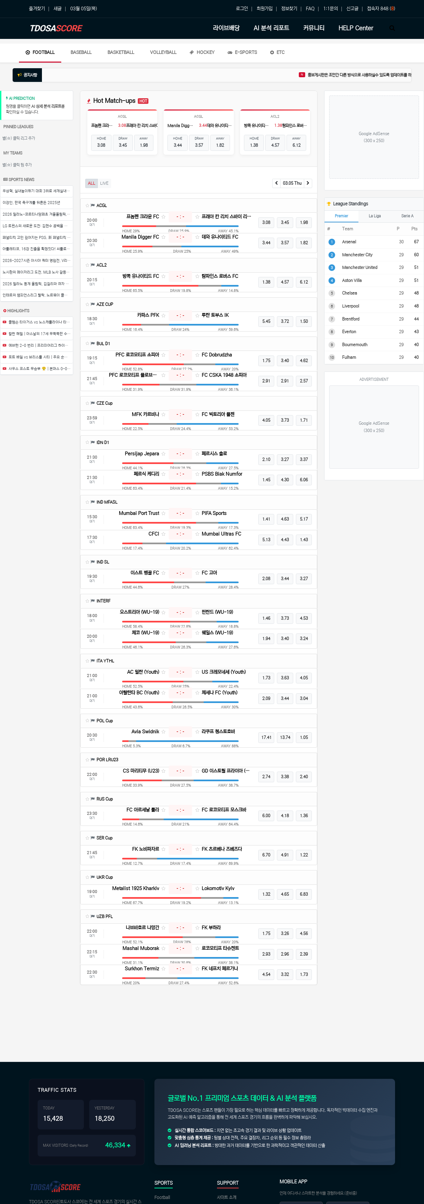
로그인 (242, 8)
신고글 (352, 8)
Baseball (81, 52)
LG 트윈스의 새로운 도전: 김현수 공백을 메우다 (38, 226)
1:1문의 (330, 8)
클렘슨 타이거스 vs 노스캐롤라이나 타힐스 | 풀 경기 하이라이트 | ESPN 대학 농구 (38, 322)
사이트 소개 (226, 1197)
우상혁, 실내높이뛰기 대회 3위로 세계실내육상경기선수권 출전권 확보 (38, 191)
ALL (91, 183)
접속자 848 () (381, 8)
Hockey (202, 52)
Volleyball (163, 52)
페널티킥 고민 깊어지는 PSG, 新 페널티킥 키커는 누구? (38, 238)
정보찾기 (289, 8)
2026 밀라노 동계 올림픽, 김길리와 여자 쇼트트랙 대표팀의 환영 (38, 284)
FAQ (310, 8)
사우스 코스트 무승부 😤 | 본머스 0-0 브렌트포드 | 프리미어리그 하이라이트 (38, 369)
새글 (58, 8)
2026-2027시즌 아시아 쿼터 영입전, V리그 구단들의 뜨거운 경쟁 (38, 261)
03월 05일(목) (83, 8)
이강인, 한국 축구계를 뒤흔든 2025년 (31, 203)
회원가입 (265, 8)
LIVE (104, 183)
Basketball (120, 52)
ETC (277, 52)
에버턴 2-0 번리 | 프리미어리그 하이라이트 (38, 346)
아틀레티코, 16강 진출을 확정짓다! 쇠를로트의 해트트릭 (38, 249)
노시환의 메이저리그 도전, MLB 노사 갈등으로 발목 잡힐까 (38, 272)
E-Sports (242, 52)
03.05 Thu (292, 183)
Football (40, 52)
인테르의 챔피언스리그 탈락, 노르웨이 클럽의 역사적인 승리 (38, 295)
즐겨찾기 (37, 8)
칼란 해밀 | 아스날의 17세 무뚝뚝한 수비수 (38, 334)
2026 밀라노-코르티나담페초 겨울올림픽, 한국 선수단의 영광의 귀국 (38, 214)
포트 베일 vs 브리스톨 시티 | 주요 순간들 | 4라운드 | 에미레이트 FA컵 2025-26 (38, 357)
